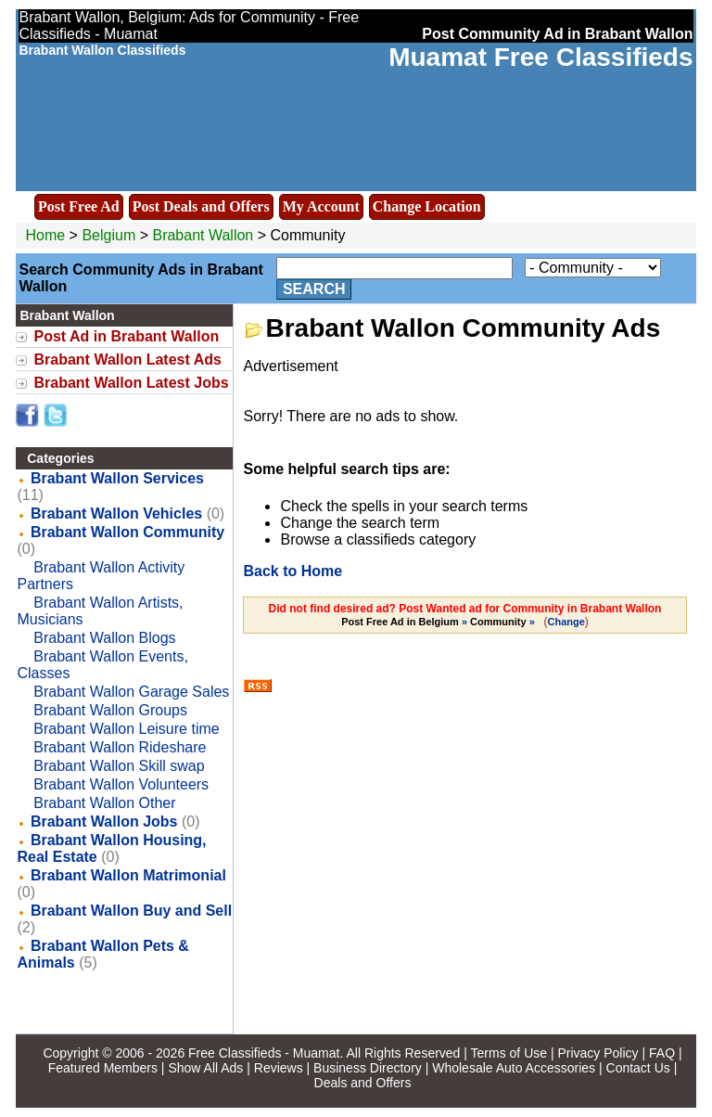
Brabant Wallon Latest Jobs (130, 383)
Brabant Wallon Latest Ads (127, 359)
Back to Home (292, 571)
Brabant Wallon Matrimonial (128, 875)
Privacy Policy (597, 1053)
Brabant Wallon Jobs (104, 821)
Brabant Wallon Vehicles (116, 513)
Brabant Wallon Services (117, 478)
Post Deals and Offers (201, 206)
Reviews (278, 1067)
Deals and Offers (363, 1082)
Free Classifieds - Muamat (263, 1053)
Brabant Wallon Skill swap (118, 766)
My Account (321, 206)
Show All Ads (205, 1067)
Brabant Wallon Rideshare (119, 747)
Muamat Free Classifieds (540, 57)
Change (566, 621)
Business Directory (367, 1067)
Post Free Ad (79, 206)
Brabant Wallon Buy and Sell (131, 910)
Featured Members (103, 1067)
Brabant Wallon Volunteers (121, 784)
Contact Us (638, 1067)
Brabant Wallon (204, 235)
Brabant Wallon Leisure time (126, 729)
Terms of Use (509, 1053)
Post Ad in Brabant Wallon (126, 336)
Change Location (427, 206)
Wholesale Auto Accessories (513, 1067)
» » (439, 621)
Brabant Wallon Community (127, 532)
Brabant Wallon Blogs (104, 638)
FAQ (662, 1053)
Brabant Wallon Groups (110, 710)
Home (45, 235)
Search (314, 289)
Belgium (108, 235)
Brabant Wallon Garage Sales (131, 692)
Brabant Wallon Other (104, 803)
